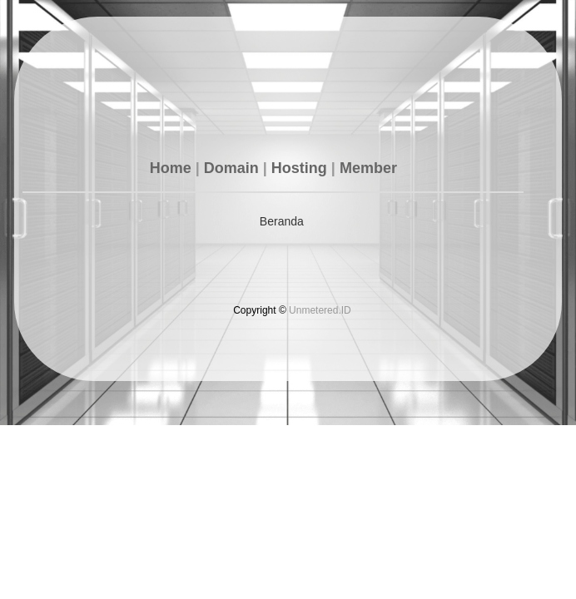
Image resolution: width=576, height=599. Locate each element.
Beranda (282, 221)
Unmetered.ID (320, 310)
